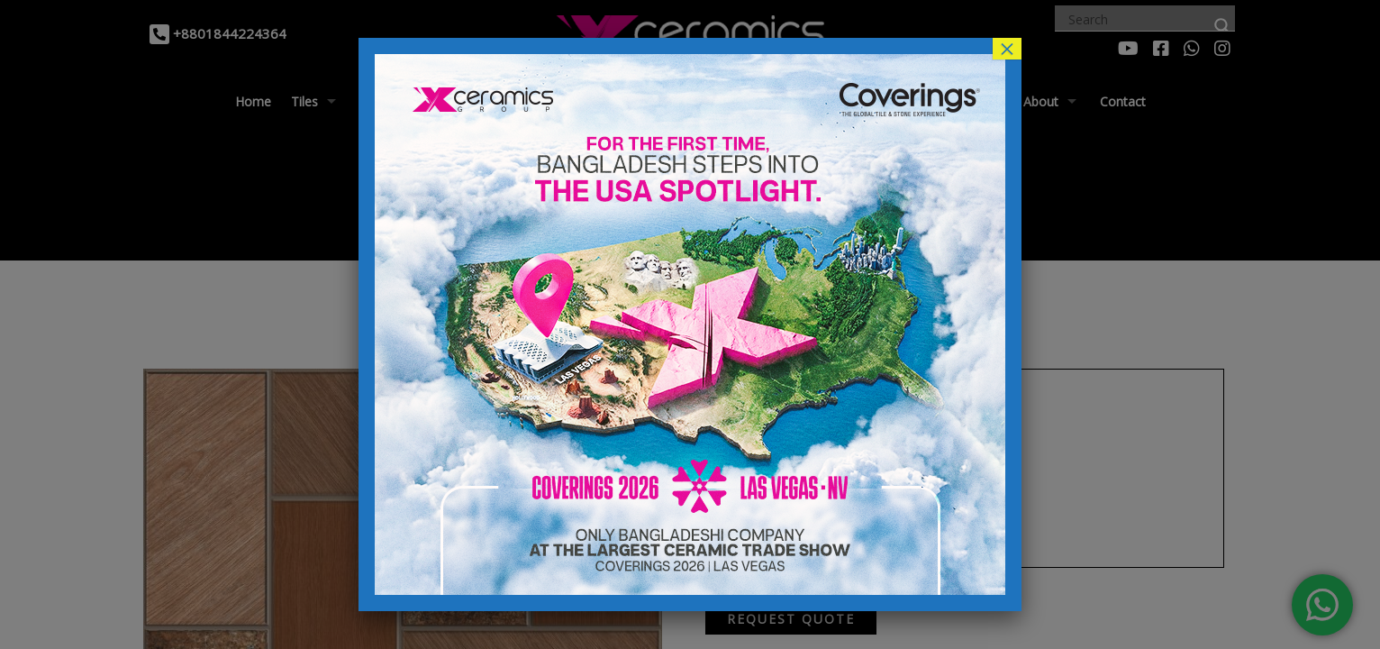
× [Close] (1007, 48)
